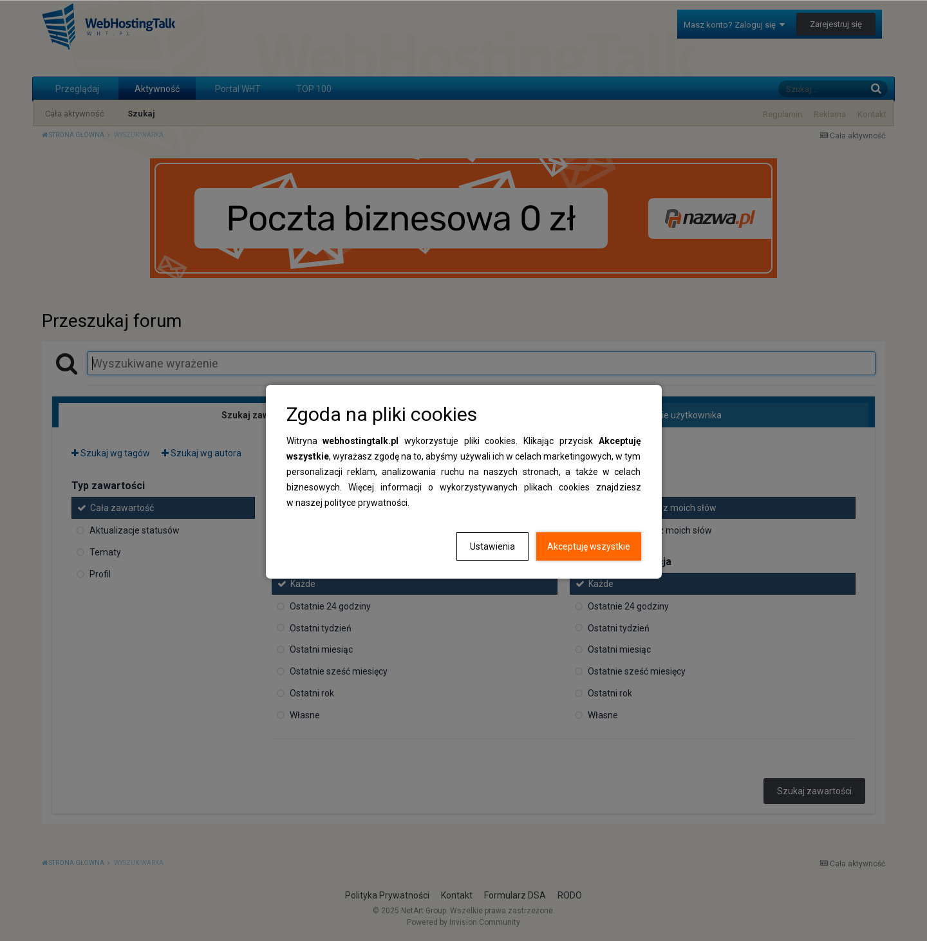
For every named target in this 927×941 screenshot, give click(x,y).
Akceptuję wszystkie (588, 546)
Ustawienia (492, 546)
